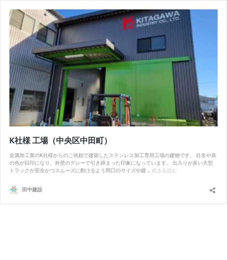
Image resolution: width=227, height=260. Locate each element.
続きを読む (164, 170)
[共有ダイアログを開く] (212, 188)
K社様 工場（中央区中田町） (60, 140)
